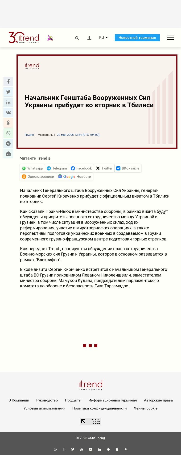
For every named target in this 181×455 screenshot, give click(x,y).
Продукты (73, 400)
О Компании (18, 400)
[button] (8, 82)
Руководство (47, 400)
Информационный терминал (113, 400)
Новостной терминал (137, 37)
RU (101, 38)
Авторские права (158, 400)
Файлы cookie (145, 408)
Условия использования (44, 408)
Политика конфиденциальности (99, 408)
